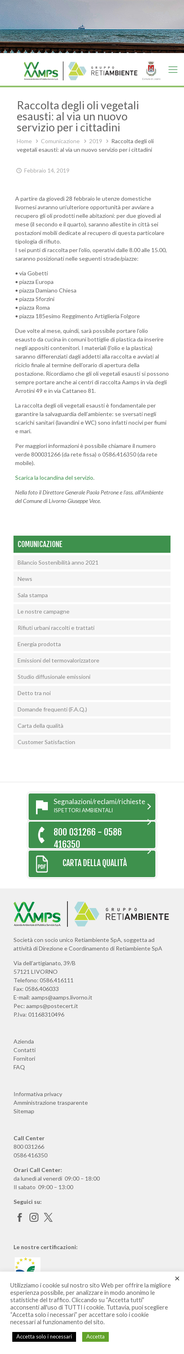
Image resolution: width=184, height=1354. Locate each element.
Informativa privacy (37, 1093)
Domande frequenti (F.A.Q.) (52, 709)
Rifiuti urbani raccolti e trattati (56, 627)
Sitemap (23, 1111)
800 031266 (28, 1146)
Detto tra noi (34, 692)
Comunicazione (60, 140)
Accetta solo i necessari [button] (44, 1336)
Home (24, 140)
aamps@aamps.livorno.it (61, 997)
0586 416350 (30, 1155)
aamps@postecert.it (52, 1005)
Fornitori (24, 1058)
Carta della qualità (40, 725)
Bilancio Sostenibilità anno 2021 (58, 562)
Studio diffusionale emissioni (54, 676)
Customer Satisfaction (46, 741)
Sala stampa (33, 595)
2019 (95, 140)
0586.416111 (57, 980)
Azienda (23, 1041)
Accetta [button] (95, 1336)
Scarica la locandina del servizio (54, 477)
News (25, 578)
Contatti (24, 1049)
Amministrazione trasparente (50, 1102)
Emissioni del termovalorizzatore (58, 660)
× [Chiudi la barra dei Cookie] (177, 1278)
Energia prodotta (39, 643)
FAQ (19, 1067)
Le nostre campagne (44, 611)
